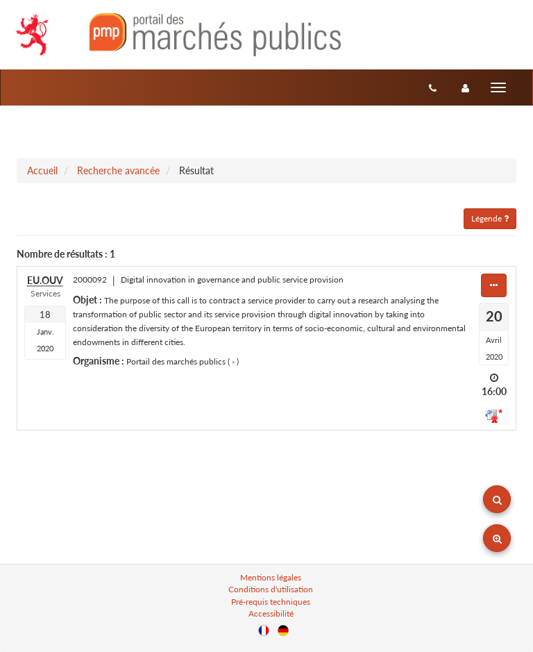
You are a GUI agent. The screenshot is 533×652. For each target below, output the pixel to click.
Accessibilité (271, 613)
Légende (490, 218)
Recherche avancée (118, 170)
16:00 (494, 391)
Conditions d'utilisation (270, 589)
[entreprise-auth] (465, 87)
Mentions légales (270, 577)
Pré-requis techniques (270, 601)
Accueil (42, 170)
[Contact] (433, 87)
